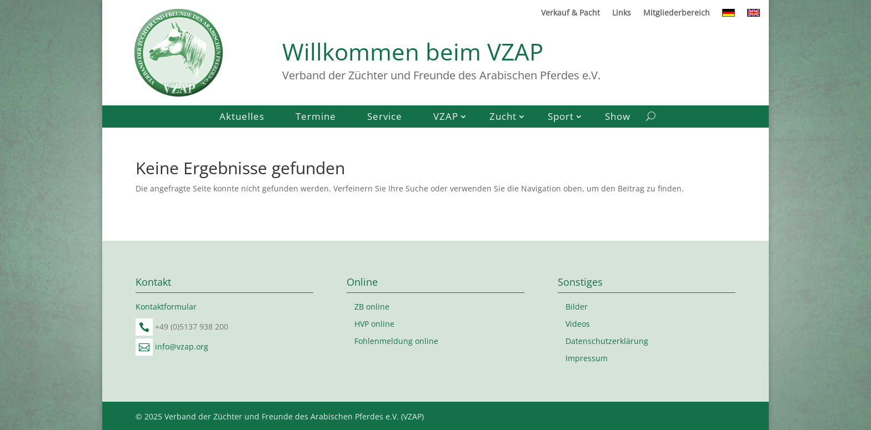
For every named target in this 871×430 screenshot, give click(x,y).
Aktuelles (241, 118)
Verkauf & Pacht (570, 13)
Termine (316, 118)
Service (384, 118)
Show (617, 118)
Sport (561, 118)
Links (621, 13)
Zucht (503, 118)
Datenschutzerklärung (606, 341)
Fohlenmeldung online (396, 341)
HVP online (374, 323)
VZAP (445, 118)
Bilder (576, 306)
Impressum (586, 358)
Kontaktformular (166, 306)
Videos (577, 323)
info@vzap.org (181, 346)
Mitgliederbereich (676, 13)
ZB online (371, 306)
